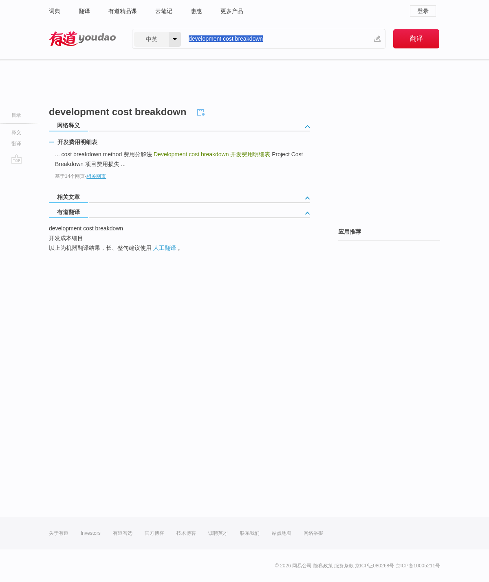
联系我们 (250, 533)
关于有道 (58, 533)
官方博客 (154, 533)
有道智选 (122, 533)
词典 (54, 11)
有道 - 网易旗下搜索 (82, 38)
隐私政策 (323, 566)
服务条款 (344, 566)
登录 (423, 11)
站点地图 (281, 533)
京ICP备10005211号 (418, 566)
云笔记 (163, 11)
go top (16, 159)
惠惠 (196, 11)
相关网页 (96, 176)
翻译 (84, 11)
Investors (91, 533)
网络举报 (313, 533)
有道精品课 (122, 11)
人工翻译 (164, 248)
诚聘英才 (218, 533)
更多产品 (231, 11)
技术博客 (186, 533)
